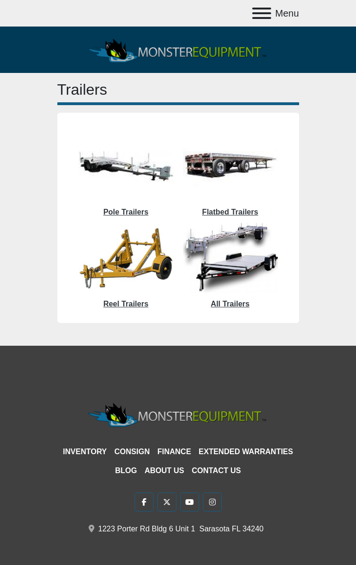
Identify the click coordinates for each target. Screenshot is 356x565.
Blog (126, 470)
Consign (132, 452)
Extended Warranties (246, 452)
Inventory (85, 452)
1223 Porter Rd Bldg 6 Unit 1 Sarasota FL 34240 (181, 529)
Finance (174, 452)
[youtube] (189, 502)
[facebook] (144, 502)
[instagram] (212, 502)
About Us (164, 470)
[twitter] (166, 502)
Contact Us (216, 470)
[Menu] (261, 13)
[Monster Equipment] (178, 414)
